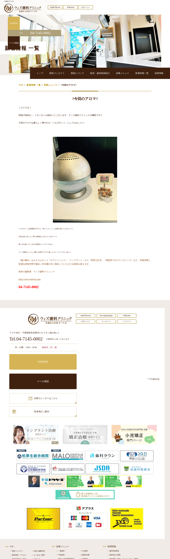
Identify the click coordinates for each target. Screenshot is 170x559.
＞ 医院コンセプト (16, 512)
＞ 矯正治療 (84, 528)
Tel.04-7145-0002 (26, 339)
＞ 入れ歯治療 (61, 532)
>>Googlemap (153, 379)
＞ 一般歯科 (60, 512)
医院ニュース (50, 85)
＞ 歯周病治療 (85, 516)
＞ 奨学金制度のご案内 (18, 520)
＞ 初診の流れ (15, 532)
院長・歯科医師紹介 (114, 73)
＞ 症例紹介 (36, 528)
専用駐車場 (70, 7)
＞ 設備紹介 (14, 528)
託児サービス (85, 7)
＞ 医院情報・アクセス (18, 516)
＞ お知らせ (36, 520)
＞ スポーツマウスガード (65, 536)
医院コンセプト (80, 73)
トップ (67, 73)
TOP (21, 85)
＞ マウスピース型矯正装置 (89, 536)
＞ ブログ (35, 524)
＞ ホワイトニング (62, 524)
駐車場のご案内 (61, 370)
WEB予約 (26, 358)
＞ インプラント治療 (87, 524)
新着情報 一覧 (34, 85)
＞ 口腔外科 (84, 520)
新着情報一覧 (147, 73)
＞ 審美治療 (60, 528)
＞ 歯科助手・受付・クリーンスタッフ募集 (122, 520)
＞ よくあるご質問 (38, 516)
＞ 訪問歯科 (84, 540)
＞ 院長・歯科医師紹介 (18, 524)
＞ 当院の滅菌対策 (38, 512)
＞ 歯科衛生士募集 (114, 516)
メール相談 (62, 358)
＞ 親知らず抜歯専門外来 (65, 520)
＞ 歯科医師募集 (113, 512)
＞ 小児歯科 (84, 512)
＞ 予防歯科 (60, 516)
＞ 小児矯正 (84, 532)
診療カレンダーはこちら (29, 370)
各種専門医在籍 (55, 7)
